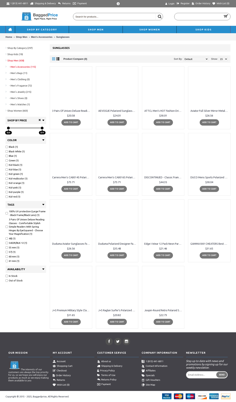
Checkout (60, 370)
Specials (148, 375)
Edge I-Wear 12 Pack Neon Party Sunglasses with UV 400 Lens (163, 243)
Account (59, 361)
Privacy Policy (106, 370)
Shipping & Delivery (109, 366)
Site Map (148, 385)
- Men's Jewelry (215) (19, 92)
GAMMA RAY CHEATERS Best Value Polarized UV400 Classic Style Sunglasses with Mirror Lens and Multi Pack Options (209, 243)
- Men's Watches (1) (18, 104)
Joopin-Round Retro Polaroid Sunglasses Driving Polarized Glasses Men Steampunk (163, 310)
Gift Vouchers (151, 380)
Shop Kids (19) (15, 54)
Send (222, 375)
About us (104, 361)
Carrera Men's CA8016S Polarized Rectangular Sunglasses (117, 177)
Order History (62, 375)
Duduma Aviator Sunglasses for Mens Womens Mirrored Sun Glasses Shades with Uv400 (71, 243)
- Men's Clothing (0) (18, 79)
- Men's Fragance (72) (19, 85)
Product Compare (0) (75, 59)
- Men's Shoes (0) (17, 98)
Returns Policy (106, 380)
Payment (104, 384)
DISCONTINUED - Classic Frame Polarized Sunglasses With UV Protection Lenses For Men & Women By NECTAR (163, 177)
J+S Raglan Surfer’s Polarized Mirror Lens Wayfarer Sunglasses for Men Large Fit (117, 310)
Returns (59, 380)
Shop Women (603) (17, 110)
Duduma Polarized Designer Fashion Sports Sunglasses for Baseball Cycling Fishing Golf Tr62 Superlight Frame (117, 243)
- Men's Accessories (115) (21, 66)
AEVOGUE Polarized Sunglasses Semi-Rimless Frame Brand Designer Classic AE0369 (117, 110)
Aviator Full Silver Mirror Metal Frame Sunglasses (209, 110)
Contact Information (154, 366)
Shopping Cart (62, 366)
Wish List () (61, 385)
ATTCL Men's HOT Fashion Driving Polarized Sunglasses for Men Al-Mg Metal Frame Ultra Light (163, 110)
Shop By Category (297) (20, 48)
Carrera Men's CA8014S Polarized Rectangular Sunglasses (71, 177)
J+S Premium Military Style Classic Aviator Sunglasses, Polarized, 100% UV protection (71, 310)
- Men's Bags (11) (17, 73)
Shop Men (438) (15, 60)
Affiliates (149, 370)
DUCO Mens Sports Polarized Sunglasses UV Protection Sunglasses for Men (209, 177)
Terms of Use (106, 375)
